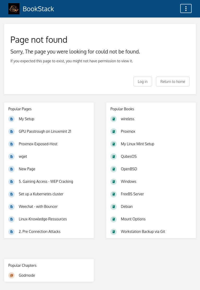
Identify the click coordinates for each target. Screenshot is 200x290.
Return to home (172, 81)
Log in (142, 81)
